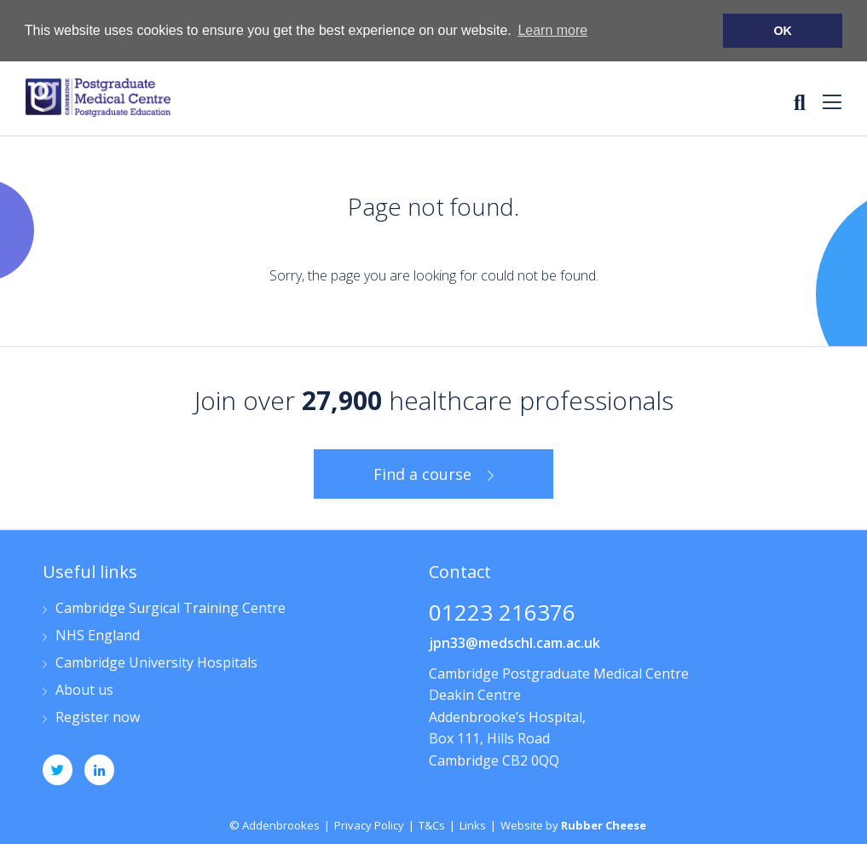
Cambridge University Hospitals (156, 663)
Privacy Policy (369, 824)
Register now (97, 717)
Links (473, 824)
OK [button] (782, 31)
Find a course (422, 473)
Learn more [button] (552, 30)
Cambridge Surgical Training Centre (170, 608)
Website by (573, 824)
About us (84, 690)
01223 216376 (502, 613)
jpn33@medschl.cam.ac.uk (514, 642)
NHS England (97, 635)
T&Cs (432, 824)
